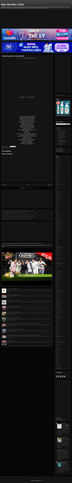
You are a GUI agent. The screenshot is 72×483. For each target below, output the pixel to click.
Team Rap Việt (58, 336)
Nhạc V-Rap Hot (21, 58)
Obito (57, 283)
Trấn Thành (58, 350)
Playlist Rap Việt (7, 148)
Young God (58, 366)
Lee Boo (57, 253)
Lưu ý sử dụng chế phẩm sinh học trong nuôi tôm (65, 439)
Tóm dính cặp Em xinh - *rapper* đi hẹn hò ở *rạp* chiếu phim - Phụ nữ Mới (15, 218)
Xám (57, 362)
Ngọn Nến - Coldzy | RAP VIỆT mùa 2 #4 (14, 294)
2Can (57, 164)
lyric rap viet (58, 271)
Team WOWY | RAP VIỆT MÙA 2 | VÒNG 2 (14, 317)
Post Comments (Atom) (29, 187)
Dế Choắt (57, 193)
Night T (57, 279)
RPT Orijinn (58, 312)
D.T (56, 190)
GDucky (57, 215)
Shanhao (57, 318)
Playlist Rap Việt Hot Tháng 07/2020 (62, 141)
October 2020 (61, 134)
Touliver (57, 348)
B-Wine (57, 172)
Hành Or (57, 223)
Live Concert (58, 259)
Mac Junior (58, 273)
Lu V (57, 269)
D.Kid (57, 188)
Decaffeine (58, 195)
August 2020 (60, 137)
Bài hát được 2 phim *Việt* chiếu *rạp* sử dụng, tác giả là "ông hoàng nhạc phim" (16, 211)
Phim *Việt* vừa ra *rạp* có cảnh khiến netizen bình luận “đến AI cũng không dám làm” (17, 216)
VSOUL (57, 354)
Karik (57, 237)
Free (57, 213)
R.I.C (57, 294)
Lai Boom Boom (59, 247)
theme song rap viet (59, 342)
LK (56, 261)
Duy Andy (58, 203)
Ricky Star (58, 306)
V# (56, 352)
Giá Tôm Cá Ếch (59, 148)
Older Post (50, 184)
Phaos (57, 287)
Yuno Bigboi (58, 368)
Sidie (57, 320)
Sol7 (57, 322)
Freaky (57, 211)
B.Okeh (57, 174)
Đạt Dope (57, 191)
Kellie (57, 239)
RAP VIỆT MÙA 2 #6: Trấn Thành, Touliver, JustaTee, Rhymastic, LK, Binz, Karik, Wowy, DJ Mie (23, 335)
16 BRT (57, 160)
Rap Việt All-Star (59, 302)
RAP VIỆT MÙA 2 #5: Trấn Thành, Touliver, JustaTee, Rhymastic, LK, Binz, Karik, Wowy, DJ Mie (23, 323)
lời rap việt (58, 265)
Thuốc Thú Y (58, 417)
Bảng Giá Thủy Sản (59, 151)
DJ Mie (57, 199)
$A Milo (57, 158)
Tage (57, 332)
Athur (57, 170)
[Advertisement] (37, 17)
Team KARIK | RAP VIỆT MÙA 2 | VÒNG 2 (14, 312)
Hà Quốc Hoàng (59, 221)
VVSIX (57, 356)
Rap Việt (25, 97)
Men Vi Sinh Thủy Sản (61, 437)
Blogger (41, 480)
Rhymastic (58, 304)
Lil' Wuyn (57, 257)
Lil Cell (57, 255)
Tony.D (57, 346)
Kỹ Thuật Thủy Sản (59, 150)
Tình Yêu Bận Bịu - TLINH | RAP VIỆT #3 (14, 300)
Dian (57, 197)
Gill (56, 217)
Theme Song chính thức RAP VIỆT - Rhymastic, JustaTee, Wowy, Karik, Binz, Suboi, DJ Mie (21, 243)
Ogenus (57, 285)
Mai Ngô (57, 277)
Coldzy (57, 186)
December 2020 (61, 131)
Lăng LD (57, 249)
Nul (56, 281)
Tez (56, 338)
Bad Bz (57, 176)
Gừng (57, 219)
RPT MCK (58, 310)
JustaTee (57, 235)
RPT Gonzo (58, 308)
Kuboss (57, 245)
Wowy (57, 360)
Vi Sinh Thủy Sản (59, 149)
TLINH (57, 344)
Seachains (58, 316)
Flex (56, 209)
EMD (57, 205)
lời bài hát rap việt (59, 263)
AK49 (57, 168)
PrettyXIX (57, 292)
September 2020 (61, 136)
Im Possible (58, 229)
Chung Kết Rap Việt (59, 184)
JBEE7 (57, 233)
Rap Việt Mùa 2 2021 (12, 4)
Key (56, 241)
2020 (58, 129)
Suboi (57, 324)
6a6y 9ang (58, 166)
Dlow (57, 201)
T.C (56, 330)
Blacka (57, 180)
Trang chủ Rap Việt (59, 95)
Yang (57, 364)
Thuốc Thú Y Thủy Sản (60, 419)
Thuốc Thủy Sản (59, 418)
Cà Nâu (57, 182)
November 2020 (61, 132)
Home (27, 184)
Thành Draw (58, 340)
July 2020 (60, 139)
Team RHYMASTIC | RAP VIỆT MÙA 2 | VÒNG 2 (15, 329)
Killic (57, 243)
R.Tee (57, 296)
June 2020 (60, 143)
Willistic (57, 358)
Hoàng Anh (58, 225)
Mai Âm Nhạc (58, 275)
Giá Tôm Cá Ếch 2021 (61, 423)
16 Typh (57, 162)
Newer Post (4, 184)
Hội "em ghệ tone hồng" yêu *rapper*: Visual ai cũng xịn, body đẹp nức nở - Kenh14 (16, 214)
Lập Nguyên (58, 251)
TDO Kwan (58, 334)
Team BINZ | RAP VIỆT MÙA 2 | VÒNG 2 (14, 306)
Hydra (57, 227)
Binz (57, 178)
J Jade (57, 231)
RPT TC (57, 314)
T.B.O (57, 328)
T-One (57, 326)
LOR (57, 267)
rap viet (57, 300)
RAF (57, 298)
